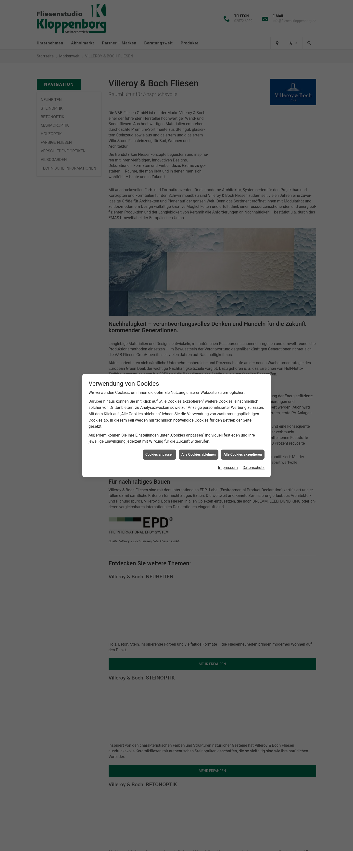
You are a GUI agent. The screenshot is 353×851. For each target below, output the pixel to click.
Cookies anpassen (159, 454)
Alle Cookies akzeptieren (243, 454)
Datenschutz (254, 467)
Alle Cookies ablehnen (198, 454)
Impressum (228, 467)
